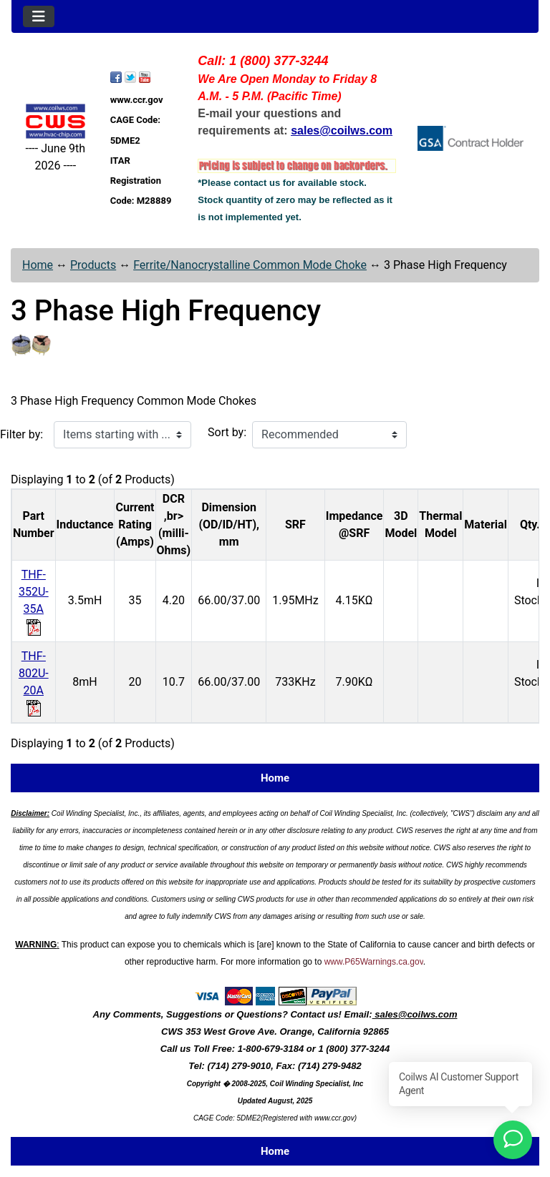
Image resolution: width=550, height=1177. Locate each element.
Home (37, 265)
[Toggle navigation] (38, 16)
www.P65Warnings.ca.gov (373, 962)
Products (93, 265)
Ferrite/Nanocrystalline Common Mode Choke (250, 265)
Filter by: (21, 434)
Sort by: (227, 432)
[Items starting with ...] (122, 434)
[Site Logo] (55, 121)
